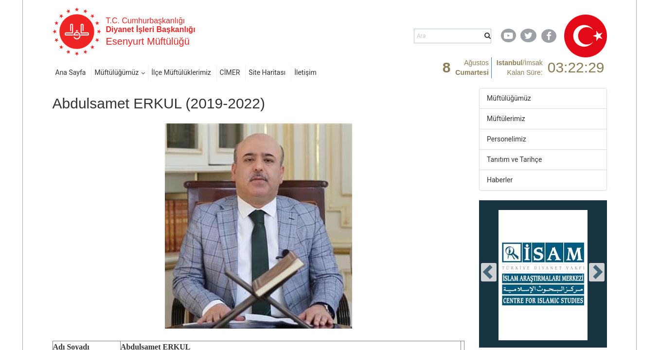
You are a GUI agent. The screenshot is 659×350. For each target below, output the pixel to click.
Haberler (500, 180)
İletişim (305, 72)
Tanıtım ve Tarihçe (514, 159)
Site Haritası (267, 72)
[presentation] (489, 272)
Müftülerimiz (506, 118)
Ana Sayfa (70, 72)
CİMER (230, 72)
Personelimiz (506, 139)
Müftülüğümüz (116, 72)
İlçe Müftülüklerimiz (181, 72)
